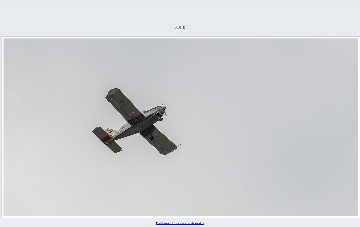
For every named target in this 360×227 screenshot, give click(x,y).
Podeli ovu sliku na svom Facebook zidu (180, 223)
